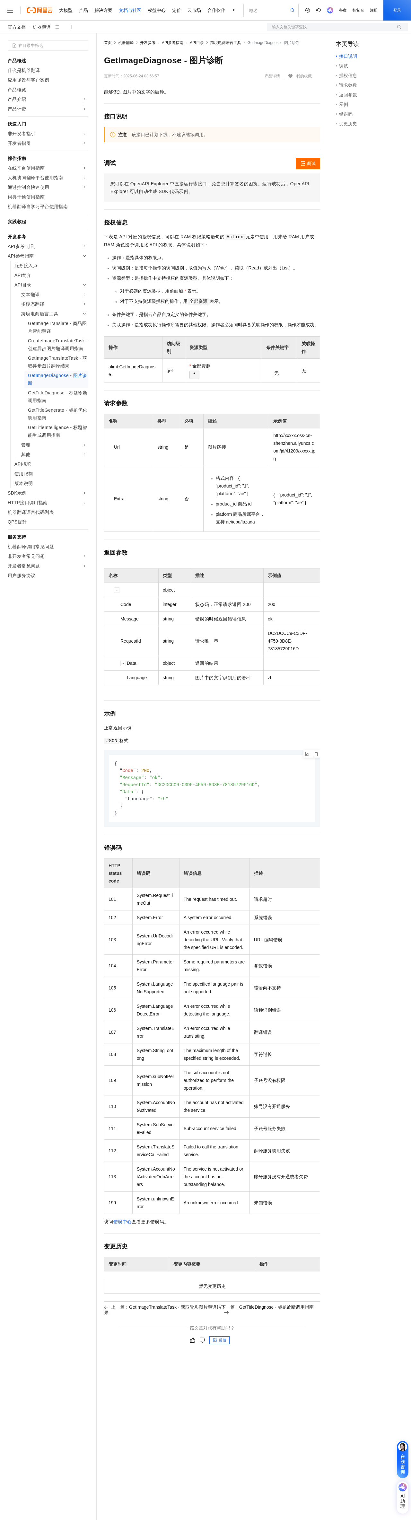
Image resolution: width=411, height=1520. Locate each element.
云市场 (194, 10)
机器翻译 (42, 27)
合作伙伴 (216, 10)
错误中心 (122, 1224)
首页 (108, 42)
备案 (343, 10)
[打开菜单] (10, 10)
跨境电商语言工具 (225, 42)
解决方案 (103, 10)
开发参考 (147, 42)
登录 (397, 10)
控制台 (358, 10)
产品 (83, 10)
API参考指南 (172, 42)
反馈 (219, 1342)
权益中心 (157, 10)
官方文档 (17, 27)
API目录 (197, 42)
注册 (374, 10)
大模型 (66, 10)
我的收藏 (304, 76)
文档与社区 (130, 10)
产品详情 (272, 76)
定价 (176, 10)
